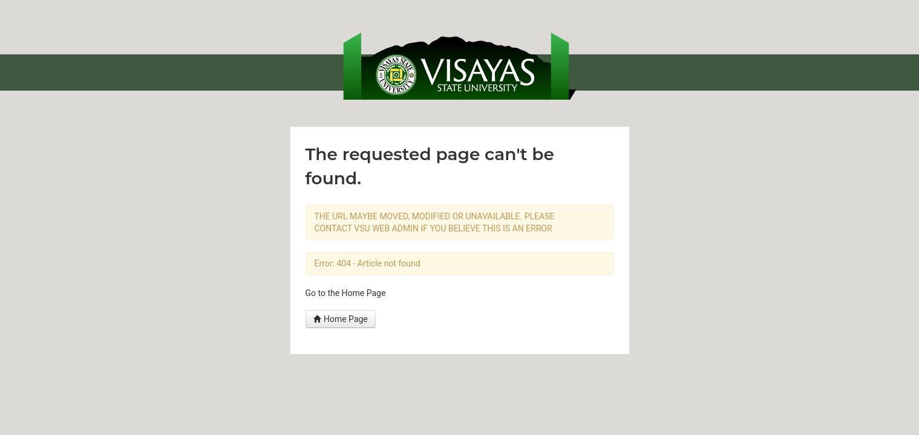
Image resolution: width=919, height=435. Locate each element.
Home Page (340, 319)
